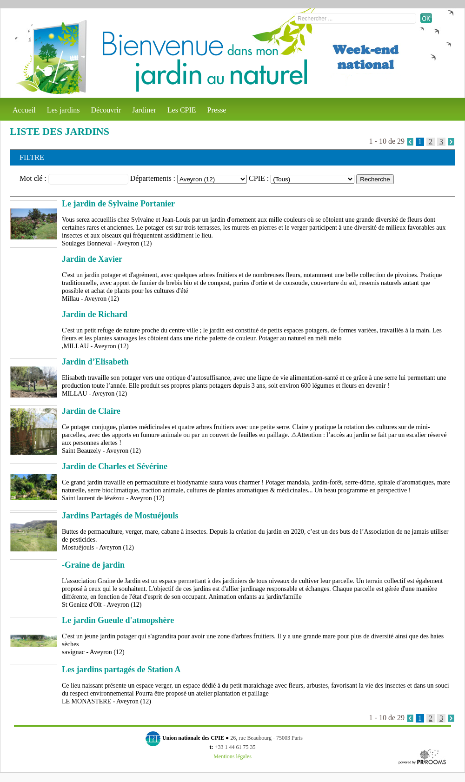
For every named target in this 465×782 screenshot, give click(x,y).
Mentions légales (232, 756)
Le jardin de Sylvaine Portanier (118, 203)
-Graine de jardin (93, 565)
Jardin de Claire (91, 411)
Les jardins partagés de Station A (121, 669)
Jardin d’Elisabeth (95, 361)
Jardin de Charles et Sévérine (114, 466)
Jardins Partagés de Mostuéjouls (120, 515)
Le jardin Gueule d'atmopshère (118, 620)
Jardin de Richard (94, 314)
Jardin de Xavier (92, 259)
